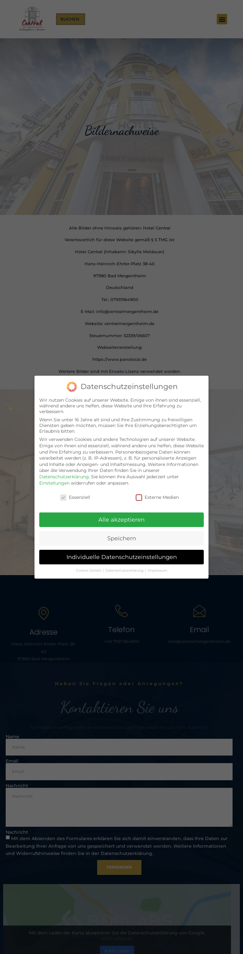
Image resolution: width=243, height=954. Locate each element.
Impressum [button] (157, 570)
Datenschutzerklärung (64, 477)
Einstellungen (54, 483)
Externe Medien (157, 497)
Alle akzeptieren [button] (121, 519)
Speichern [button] (121, 538)
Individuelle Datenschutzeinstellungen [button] (121, 557)
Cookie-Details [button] (89, 570)
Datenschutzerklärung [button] (125, 570)
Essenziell (75, 497)
